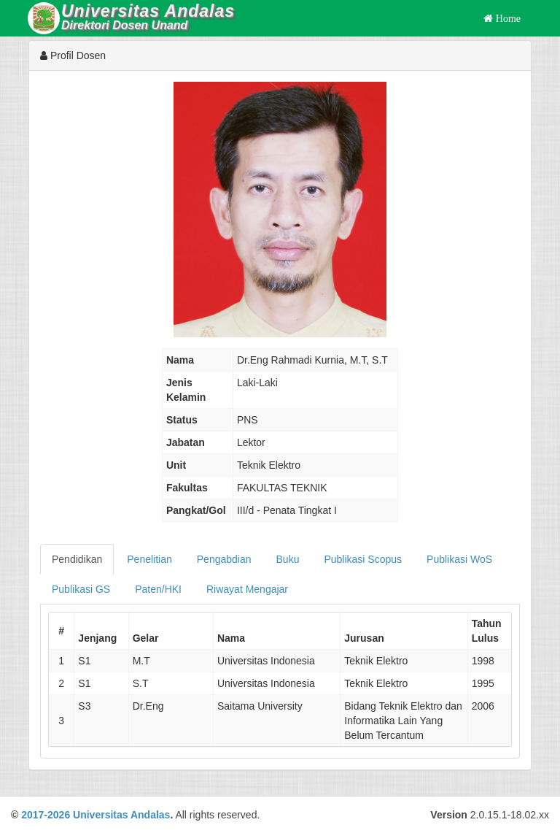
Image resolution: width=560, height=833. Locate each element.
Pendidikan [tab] (77, 559)
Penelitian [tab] (149, 559)
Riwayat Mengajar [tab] (247, 589)
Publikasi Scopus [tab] (363, 559)
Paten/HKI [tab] (158, 589)
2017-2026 (45, 815)
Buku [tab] (288, 559)
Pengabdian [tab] (224, 559)
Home (507, 18)
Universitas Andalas (121, 815)
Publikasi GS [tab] (81, 589)
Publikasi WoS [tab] (459, 559)
